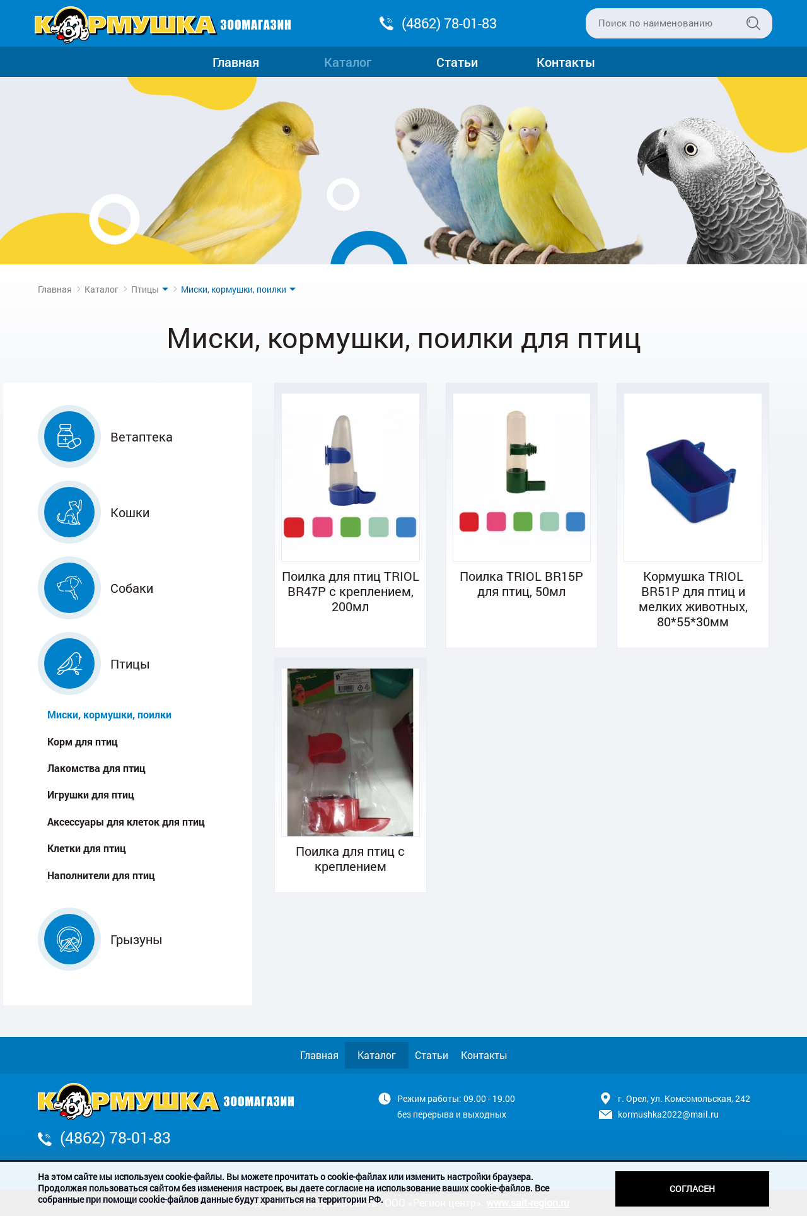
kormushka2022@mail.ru (668, 1114)
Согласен (692, 1189)
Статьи (457, 62)
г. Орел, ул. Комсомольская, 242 (684, 1098)
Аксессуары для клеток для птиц (126, 821)
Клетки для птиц (86, 848)
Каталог (347, 62)
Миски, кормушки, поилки (109, 714)
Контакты (566, 62)
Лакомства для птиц (96, 768)
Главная (235, 62)
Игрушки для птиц (90, 794)
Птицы (145, 289)
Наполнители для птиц (101, 875)
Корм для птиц (82, 741)
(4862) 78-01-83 (449, 23)
